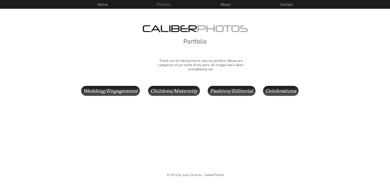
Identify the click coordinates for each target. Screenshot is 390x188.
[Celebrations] (281, 91)
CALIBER (195, 29)
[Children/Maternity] (174, 91)
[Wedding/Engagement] (110, 91)
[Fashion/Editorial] (231, 91)
